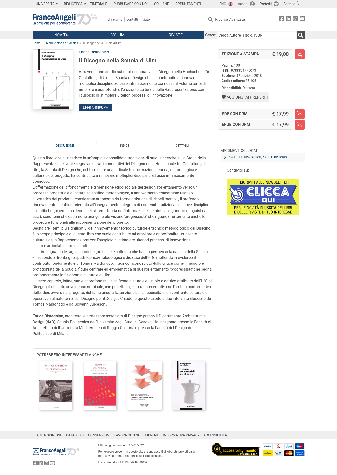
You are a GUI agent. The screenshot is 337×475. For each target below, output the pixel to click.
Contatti (132, 19)
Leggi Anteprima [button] (95, 107)
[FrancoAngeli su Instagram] (295, 19)
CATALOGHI (75, 435)
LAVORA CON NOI (128, 435)
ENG (223, 4)
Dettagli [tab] (182, 145)
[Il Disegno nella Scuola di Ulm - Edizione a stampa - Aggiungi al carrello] (300, 54)
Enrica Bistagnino (94, 52)
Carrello (289, 4)
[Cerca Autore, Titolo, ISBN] (257, 35)
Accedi (243, 4)
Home (36, 43)
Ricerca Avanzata (230, 19)
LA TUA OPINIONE (48, 435)
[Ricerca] (301, 35)
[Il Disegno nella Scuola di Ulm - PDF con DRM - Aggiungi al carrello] (300, 114)
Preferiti (266, 4)
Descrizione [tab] (65, 145)
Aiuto (146, 19)
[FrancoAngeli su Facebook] (281, 19)
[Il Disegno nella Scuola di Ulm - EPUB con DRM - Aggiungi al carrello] (300, 125)
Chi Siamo (115, 19)
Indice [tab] (124, 145)
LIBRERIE (152, 435)
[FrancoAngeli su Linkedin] (288, 19)
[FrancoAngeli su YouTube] (302, 19)
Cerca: (210, 35)
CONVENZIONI (99, 435)
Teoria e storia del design (62, 43)
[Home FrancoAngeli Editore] (65, 19)
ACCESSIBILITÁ (215, 435)
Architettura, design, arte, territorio (258, 157)
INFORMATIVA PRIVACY (181, 435)
